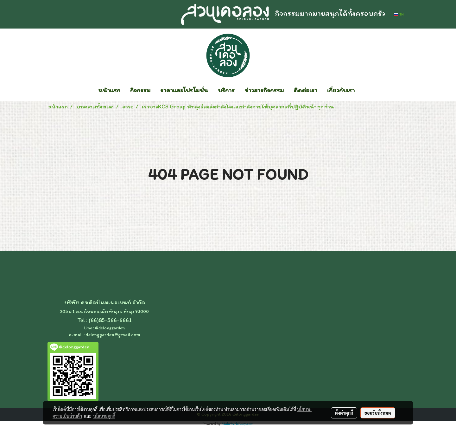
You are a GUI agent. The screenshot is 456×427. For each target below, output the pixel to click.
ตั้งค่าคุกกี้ (344, 413)
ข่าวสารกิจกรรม (264, 90)
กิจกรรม (140, 90)
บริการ (226, 90)
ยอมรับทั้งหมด (377, 413)
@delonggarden (110, 328)
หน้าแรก (109, 90)
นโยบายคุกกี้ (104, 416)
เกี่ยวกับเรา (341, 90)
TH (399, 14)
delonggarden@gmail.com (113, 335)
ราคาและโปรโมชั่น (184, 90)
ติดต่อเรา (305, 90)
